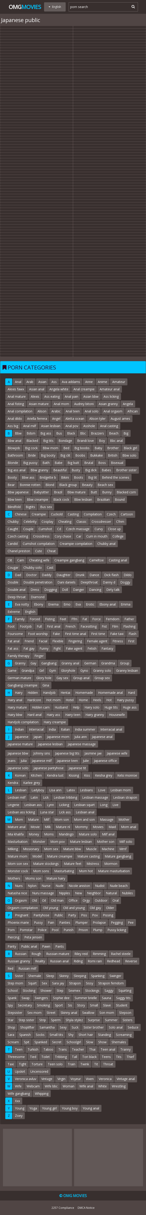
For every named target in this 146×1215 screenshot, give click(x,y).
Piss (84, 915)
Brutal (88, 462)
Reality (40, 961)
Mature (33, 819)
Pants (59, 946)
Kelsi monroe (127, 775)
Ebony (38, 604)
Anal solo (91, 411)
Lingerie (13, 805)
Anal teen (73, 411)
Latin (34, 797)
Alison (41, 411)
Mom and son (84, 819)
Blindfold (14, 507)
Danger (78, 589)
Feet (63, 619)
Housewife (117, 714)
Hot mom (53, 700)
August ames (120, 418)
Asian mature (39, 404)
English (30, 611)
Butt (94, 492)
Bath (46, 462)
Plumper (81, 922)
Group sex (102, 678)
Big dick (91, 470)
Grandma (108, 663)
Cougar (13, 567)
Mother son (105, 841)
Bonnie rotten (30, 485)
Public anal (29, 946)
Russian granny (19, 961)
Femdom (112, 619)
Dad (18, 575)
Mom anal (128, 827)
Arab (29, 382)
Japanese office (105, 760)
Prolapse (99, 922)
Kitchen (36, 775)
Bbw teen (15, 499)
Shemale (34, 976)
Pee (131, 922)
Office (73, 900)
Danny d (109, 582)
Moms (49, 834)
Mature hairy (55, 878)
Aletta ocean (74, 418)
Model (37, 856)
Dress (35, 589)
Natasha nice (17, 893)
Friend (29, 641)
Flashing (129, 626)
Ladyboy (37, 790)
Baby (98, 448)
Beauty (87, 485)
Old (34, 900)
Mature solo (88, 834)
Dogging (50, 589)
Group (124, 663)
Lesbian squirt (84, 805)
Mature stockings (46, 863)
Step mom (15, 983)
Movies (98, 827)
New (78, 893)
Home (83, 700)
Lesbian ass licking (21, 812)
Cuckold (57, 514)
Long (103, 805)
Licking (64, 805)
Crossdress (41, 536)
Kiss (87, 775)
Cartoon (127, 514)
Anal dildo (15, 418)
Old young (50, 908)
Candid (13, 543)
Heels (97, 700)
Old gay (95, 908)
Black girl (130, 448)
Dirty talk (113, 589)
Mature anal (16, 827)
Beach (113, 433)
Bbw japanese (18, 492)
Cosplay (47, 521)
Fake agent (74, 648)
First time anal (75, 634)
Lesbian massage (95, 797)
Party (72, 915)
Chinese (21, 514)
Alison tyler (97, 418)
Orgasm (21, 900)
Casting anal (118, 560)
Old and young (74, 908)
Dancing (95, 589)
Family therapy (18, 656)
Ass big (13, 426)
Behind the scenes (115, 477)
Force (96, 619)
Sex (44, 983)
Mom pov (57, 841)
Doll (65, 589)
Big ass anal (16, 470)
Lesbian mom (120, 790)
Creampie (39, 514)
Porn (11, 930)
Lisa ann (55, 790)
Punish (68, 930)
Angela (128, 404)
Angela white (58, 389)
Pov (95, 915)
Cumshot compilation (39, 543)
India (52, 729)
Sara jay (58, 983)
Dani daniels (66, 582)
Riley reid (81, 954)
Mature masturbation (114, 871)
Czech (111, 514)
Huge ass (130, 707)
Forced (35, 619)
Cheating (64, 521)
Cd (59, 529)
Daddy (46, 575)
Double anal (16, 589)
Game (12, 670)
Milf (46, 819)
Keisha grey (103, 775)
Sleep (50, 976)
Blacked (32, 440)
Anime (102, 382)
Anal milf (29, 426)
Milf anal (108, 834)
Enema (53, 604)
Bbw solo (129, 455)
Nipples (64, 893)
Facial (43, 641)
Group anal (81, 678)
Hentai (65, 692)
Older (110, 908)
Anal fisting (16, 404)
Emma (125, 604)
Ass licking (111, 396)
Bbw (18, 433)
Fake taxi (117, 634)
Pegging (117, 922)
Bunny (107, 492)
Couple (28, 529)
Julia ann (80, 737)
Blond (49, 485)
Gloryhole (68, 670)
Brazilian (103, 499)
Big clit (65, 455)
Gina (45, 685)
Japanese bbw (18, 753)
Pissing (108, 915)
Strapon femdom (111, 983)
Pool (55, 930)
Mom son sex (18, 863)
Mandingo (66, 834)
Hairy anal (15, 700)
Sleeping (80, 976)
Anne (89, 382)
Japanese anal (102, 737)
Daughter (63, 575)
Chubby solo (32, 567)
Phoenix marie (18, 922)
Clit (10, 560)
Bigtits (30, 507)
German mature (19, 678)
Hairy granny (94, 714)
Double (13, 582)
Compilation (93, 514)
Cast (50, 567)
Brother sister (126, 470)
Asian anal (36, 389)
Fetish (91, 648)
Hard (131, 692)
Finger (39, 656)
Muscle (91, 849)
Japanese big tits (67, 753)
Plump (97, 930)
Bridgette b (47, 477)
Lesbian (20, 790)
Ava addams (71, 382)
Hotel (70, 700)
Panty (12, 946)
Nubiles (127, 893)
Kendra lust (55, 775)
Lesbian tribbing (65, 797)
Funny (43, 648)
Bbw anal (14, 440)
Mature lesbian (81, 841)
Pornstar (26, 930)
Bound (120, 499)
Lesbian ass (33, 805)
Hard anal (34, 714)
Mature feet (72, 863)
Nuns (19, 885)
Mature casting (88, 856)
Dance (94, 575)
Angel (56, 418)
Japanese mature (20, 744)
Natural (111, 893)
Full (39, 626)
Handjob (49, 692)
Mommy (81, 827)
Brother (113, 448)
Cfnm (120, 521)
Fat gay (28, 648)
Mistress (93, 863)
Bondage (65, 440)
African (132, 411)
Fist (104, 626)
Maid (112, 827)
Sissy (89, 983)
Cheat (51, 551)
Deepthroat (89, 582)
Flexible (57, 641)
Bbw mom (50, 448)
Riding (78, 961)
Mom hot (86, 871)
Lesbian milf (16, 797)
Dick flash (111, 575)
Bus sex (46, 507)
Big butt (73, 462)
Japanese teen (67, 760)
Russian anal (59, 961)
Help (76, 707)
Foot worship (38, 634)
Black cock (61, 499)
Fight (57, 648)
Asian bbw (90, 396)
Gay (33, 663)
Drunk (80, 575)
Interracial (36, 729)
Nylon (32, 885)
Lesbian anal (85, 812)
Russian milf (27, 968)
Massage (106, 819)
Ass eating (52, 396)
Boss (102, 462)
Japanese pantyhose (49, 768)
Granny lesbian (127, 670)
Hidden (33, 692)
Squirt (32, 983)
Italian (65, 729)
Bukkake (96, 455)
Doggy (125, 582)
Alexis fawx (16, 389)
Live (115, 805)
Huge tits (111, 707)
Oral (115, 900)
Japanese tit (77, 768)
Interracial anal (111, 729)
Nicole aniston (79, 885)
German (90, 663)
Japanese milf (42, 760)
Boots (78, 477)
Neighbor (94, 893)
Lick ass (65, 812)
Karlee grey (31, 782)
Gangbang (48, 663)
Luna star (47, 812)
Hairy (18, 692)
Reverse (131, 961)
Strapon (75, 983)
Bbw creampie (37, 499)
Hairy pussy (125, 700)
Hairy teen (72, 714)
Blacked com (126, 492)
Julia (24, 760)
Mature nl (63, 827)
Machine (108, 849)
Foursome (15, 634)
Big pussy (30, 462)
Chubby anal (106, 543)
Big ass (45, 433)
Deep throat (17, 597)
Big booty (48, 455)
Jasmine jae (93, 753)
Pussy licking (116, 930)
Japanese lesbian (50, 744)
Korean (20, 775)
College (118, 536)
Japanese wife (117, 753)
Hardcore (34, 700)
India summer (85, 729)
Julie (86, 760)
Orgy (86, 900)
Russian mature (57, 954)
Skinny (64, 976)
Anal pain (71, 396)
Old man (57, 900)
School (13, 990)
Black (71, 433)
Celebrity (30, 521)
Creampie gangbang (69, 560)
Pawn (46, 946)
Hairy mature (17, 707)
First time (98, 634)
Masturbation (18, 841)
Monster (39, 841)
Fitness (117, 641)
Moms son (33, 878)
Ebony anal (107, 604)
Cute (38, 551)
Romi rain (95, 961)
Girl (41, 670)
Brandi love (85, 440)
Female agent (97, 641)
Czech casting (18, 536)
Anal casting (109, 426)
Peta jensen (33, 937)
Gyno (84, 670)
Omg (25, 7)
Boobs (80, 455)
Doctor (31, 575)
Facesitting (89, 626)
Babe (58, 462)
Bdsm (31, 433)
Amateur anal (110, 389)
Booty (12, 477)
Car (78, 536)
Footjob (26, 626)
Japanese (21, 737)
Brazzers (97, 433)
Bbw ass (28, 477)
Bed (66, 448)
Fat (84, 619)
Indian (19, 729)
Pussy (38, 922)
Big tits (48, 440)
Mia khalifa (16, 834)
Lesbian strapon (125, 797)
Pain (51, 922)
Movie (35, 827)
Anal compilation (20, 411)
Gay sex (62, 678)
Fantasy (107, 648)
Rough (36, 954)
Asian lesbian (50, 426)
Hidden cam (41, 707)
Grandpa (28, 670)
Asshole (89, 426)
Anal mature (17, 396)
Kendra (13, 782)
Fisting (50, 619)
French (70, 626)
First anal (53, 626)
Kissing (74, 775)
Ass (54, 382)
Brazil (58, 492)
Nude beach (119, 885)
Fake (56, 634)
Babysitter (41, 492)
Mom (19, 819)
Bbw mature (76, 492)
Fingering (75, 641)
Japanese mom (58, 737)
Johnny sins (41, 753)
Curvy (99, 529)
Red (10, 968)
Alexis (35, 396)
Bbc (83, 433)
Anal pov (71, 426)
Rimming (99, 954)
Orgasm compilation (23, 908)
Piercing (13, 937)
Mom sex (51, 849)
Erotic (90, 604)
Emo (67, 604)
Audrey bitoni (84, 404)
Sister (19, 976)
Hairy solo (91, 707)
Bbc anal (116, 440)
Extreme (14, 611)
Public (58, 915)
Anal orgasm (113, 411)
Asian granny (108, 404)
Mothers (14, 878)
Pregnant (21, 915)
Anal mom (61, 404)
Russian (20, 954)
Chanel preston (19, 551)
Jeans (12, 760)
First (131, 641)
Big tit (92, 477)
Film (115, 626)
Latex (71, 790)
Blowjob (14, 448)
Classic (81, 521)
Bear (11, 485)
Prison (83, 930)
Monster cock (18, 871)
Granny (20, 663)
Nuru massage (43, 893)
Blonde (13, 462)
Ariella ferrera (37, 418)
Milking (13, 849)
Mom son (61, 819)
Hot (109, 700)
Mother (123, 819)
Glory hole (43, 678)
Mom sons (41, 871)
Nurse (46, 885)
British (112, 455)
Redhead (113, 961)
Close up (114, 529)
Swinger (115, 976)
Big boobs (82, 448)
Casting (73, 514)
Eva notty (22, 604)
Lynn (50, 805)
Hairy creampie (55, 722)
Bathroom (15, 455)
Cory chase (63, 536)
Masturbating (64, 871)
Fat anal (14, 641)
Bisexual (117, 462)
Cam (20, 560)
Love (101, 790)
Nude (60, 885)
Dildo (128, 575)
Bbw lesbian (83, 499)
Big (126, 433)
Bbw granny (39, 470)
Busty (76, 470)
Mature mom (17, 856)
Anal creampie (84, 389)
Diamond (38, 597)
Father (129, 619)
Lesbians (86, 790)
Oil (44, 900)
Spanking (97, 976)
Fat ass (13, 648)
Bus (59, 433)
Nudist (100, 885)
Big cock (31, 448)
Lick (46, 797)
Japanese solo (18, 768)
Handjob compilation (23, 722)
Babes (106, 470)
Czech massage (78, 529)
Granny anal (70, 663)
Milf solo (125, 841)
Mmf (122, 849)
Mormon (110, 863)
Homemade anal (110, 692)
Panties (64, 922)
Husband (61, 707)
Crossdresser (101, 521)
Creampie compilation (76, 543)
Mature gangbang (118, 856)
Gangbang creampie (22, 685)
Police (42, 930)
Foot (11, 626)
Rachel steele (121, 954)
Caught (13, 529)
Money (34, 834)
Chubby (13, 521)
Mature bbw (72, 849)
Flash (132, 634)
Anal (18, 382)
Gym (52, 670)
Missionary (31, 849)
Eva (78, 604)
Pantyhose (41, 915)
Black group (68, 485)
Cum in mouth (96, 536)
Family (20, 619)
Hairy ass (53, 714)
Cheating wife (39, 560)
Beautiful (60, 470)
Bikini (65, 477)
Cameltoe (96, 560)
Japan (38, 737)
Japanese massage (82, 744)
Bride (32, 455)
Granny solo (102, 670)
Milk (48, 827)
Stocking (29, 990)
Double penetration (37, 582)
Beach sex (105, 485)
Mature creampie (59, 856)
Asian (42, 382)
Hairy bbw (15, 714)
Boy (102, 440)
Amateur (118, 382)
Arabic (56, 411)
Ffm (74, 619)
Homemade (84, 692)
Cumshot (45, 529)
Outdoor (101, 900)
